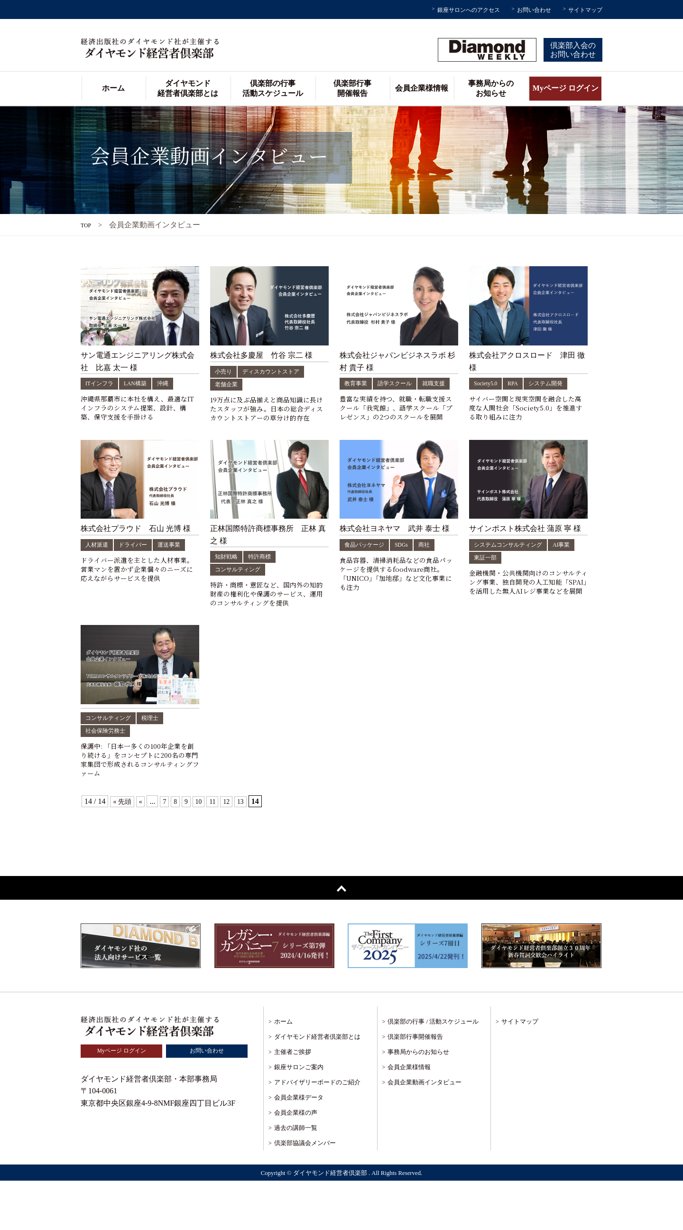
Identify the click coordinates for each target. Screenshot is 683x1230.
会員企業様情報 (421, 88)
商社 (434, 572)
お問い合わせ (534, 10)
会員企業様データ (298, 1146)
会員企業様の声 (295, 1161)
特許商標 (265, 584)
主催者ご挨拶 (292, 1101)
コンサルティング (241, 597)
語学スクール (401, 383)
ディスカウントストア (278, 371)
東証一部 (518, 584)
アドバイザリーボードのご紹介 (317, 1131)
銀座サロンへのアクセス (468, 10)
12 (234, 851)
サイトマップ (585, 10)
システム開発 (554, 383)
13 (249, 851)
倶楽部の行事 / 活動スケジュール (433, 1070)
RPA (518, 383)
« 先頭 (123, 851)
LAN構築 (142, 383)
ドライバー (139, 572)
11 (218, 851)
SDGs (408, 572)
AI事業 (484, 584)
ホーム (113, 88)
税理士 (159, 760)
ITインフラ (101, 383)
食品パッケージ (367, 572)
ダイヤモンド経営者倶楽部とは (187, 88)
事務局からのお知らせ (491, 88)
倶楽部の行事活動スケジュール (272, 88)
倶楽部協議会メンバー (305, 1192)
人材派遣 (98, 572)
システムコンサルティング (514, 572)
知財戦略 (228, 584)
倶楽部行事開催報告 (352, 88)
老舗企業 (228, 384)
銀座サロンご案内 (298, 1116)
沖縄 (172, 383)
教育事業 (357, 383)
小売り (225, 371)
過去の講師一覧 (295, 1177)
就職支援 (357, 396)
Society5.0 (487, 383)
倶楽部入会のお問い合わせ (573, 49)
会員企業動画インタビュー (424, 1131)
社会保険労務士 (108, 773)
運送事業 (179, 572)
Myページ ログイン (566, 88)
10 (204, 851)
